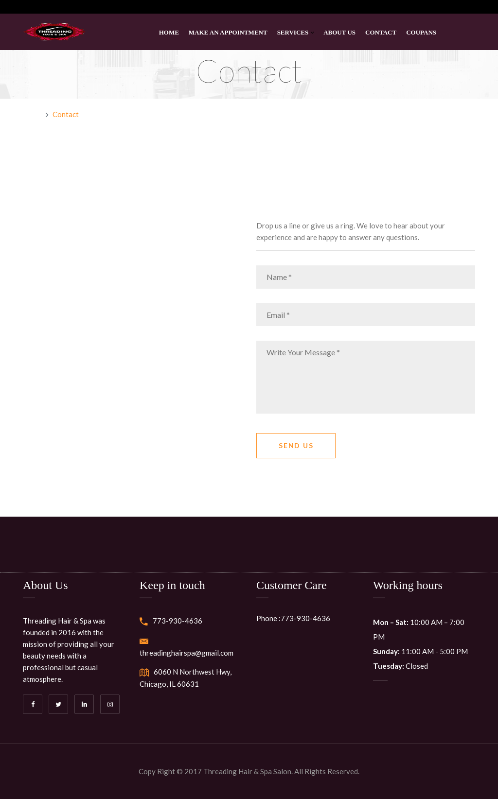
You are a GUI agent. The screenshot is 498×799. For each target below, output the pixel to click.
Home (169, 32)
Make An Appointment (228, 32)
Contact (380, 32)
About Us (339, 32)
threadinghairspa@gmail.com (186, 652)
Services (293, 32)
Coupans (421, 32)
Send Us (296, 445)
